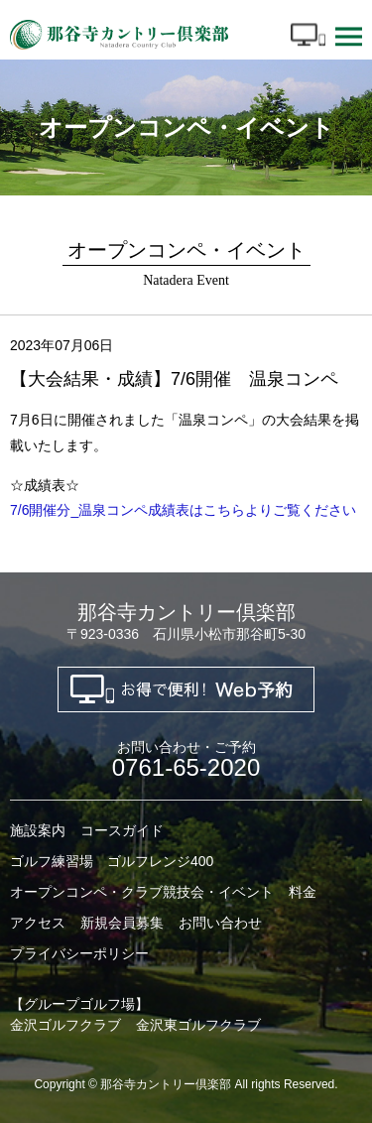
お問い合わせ (220, 923)
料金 (302, 892)
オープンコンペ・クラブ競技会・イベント (142, 892)
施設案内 (37, 830)
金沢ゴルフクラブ (65, 1025)
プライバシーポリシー (79, 953)
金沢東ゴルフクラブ (198, 1025)
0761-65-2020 (186, 760)
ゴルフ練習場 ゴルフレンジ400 (111, 861)
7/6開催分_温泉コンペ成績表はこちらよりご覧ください (183, 510)
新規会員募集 (122, 923)
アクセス (37, 923)
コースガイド (122, 830)
